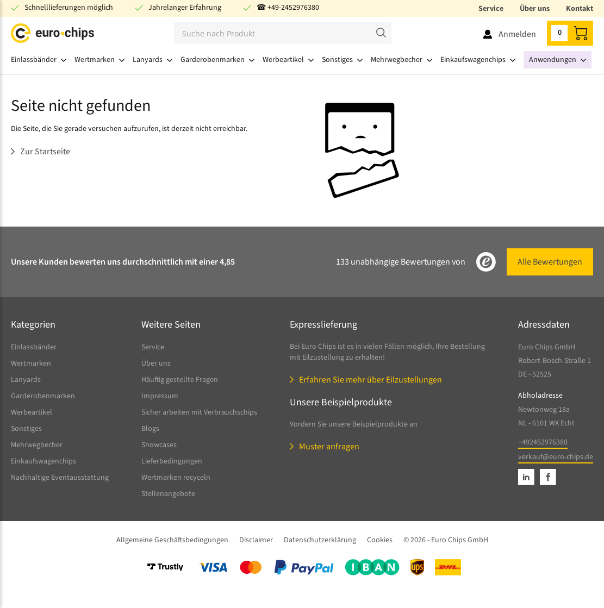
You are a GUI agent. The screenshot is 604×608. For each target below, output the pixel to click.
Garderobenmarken (43, 396)
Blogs (150, 428)
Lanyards (26, 379)
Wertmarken (31, 363)
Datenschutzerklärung (320, 540)
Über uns (535, 8)
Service (490, 8)
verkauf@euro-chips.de (555, 457)
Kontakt (579, 8)
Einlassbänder (34, 347)
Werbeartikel (31, 412)
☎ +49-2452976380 (288, 7)
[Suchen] (282, 33)
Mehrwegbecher (37, 445)
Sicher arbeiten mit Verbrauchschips (199, 412)
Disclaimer (256, 540)
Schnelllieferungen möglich (68, 7)
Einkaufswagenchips (43, 461)
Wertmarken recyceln (175, 477)
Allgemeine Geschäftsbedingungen (172, 540)
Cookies (380, 540)
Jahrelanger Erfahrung (184, 7)
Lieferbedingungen (171, 461)
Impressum (159, 396)
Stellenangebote (168, 493)
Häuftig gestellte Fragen (179, 379)
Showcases (159, 445)
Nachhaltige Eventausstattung (60, 477)
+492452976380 (543, 442)
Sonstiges (26, 428)
